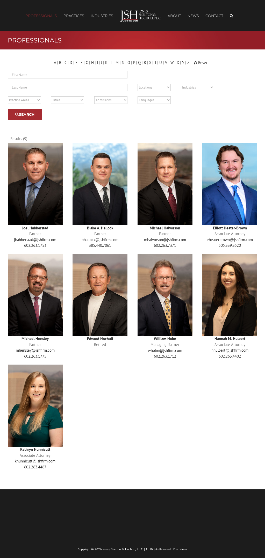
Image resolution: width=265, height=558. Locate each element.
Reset (200, 62)
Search (24, 114)
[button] (231, 16)
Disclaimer (180, 547)
